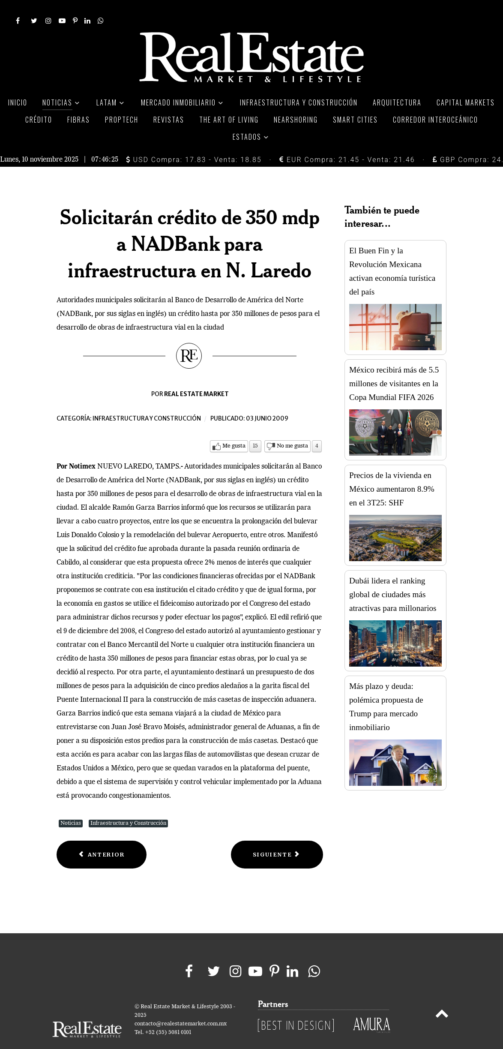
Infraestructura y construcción (147, 399)
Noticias (70, 804)
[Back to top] (442, 996)
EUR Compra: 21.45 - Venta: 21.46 (347, 140)
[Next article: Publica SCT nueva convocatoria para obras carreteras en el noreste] (277, 835)
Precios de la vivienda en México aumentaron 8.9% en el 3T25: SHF (391, 469)
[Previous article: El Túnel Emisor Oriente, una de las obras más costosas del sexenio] (102, 835)
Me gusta (234, 427)
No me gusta (292, 427)
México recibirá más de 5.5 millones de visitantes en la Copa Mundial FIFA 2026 (394, 364)
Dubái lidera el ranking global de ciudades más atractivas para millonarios (393, 575)
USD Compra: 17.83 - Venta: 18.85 (194, 140)
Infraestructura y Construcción (128, 804)
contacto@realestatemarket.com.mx (181, 1004)
